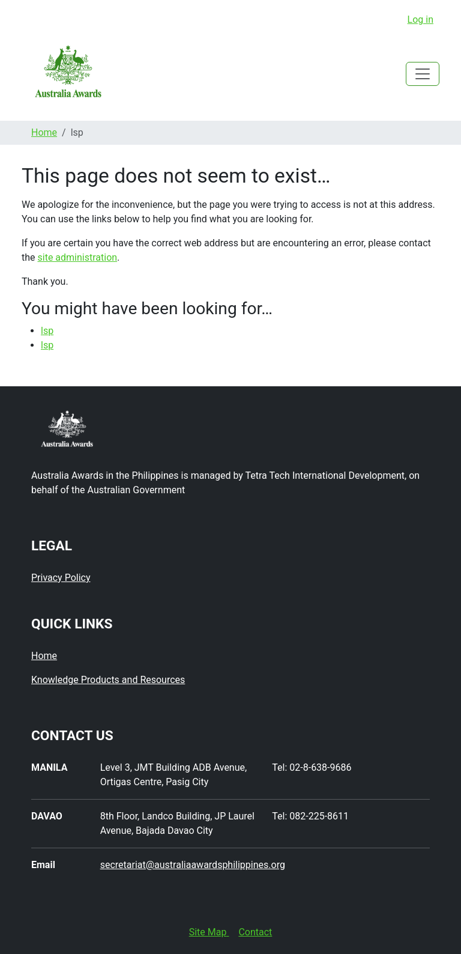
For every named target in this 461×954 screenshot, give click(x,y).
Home (44, 132)
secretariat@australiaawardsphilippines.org (192, 864)
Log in (420, 19)
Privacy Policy (61, 577)
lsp (47, 330)
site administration (78, 257)
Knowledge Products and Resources (108, 679)
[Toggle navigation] (422, 74)
